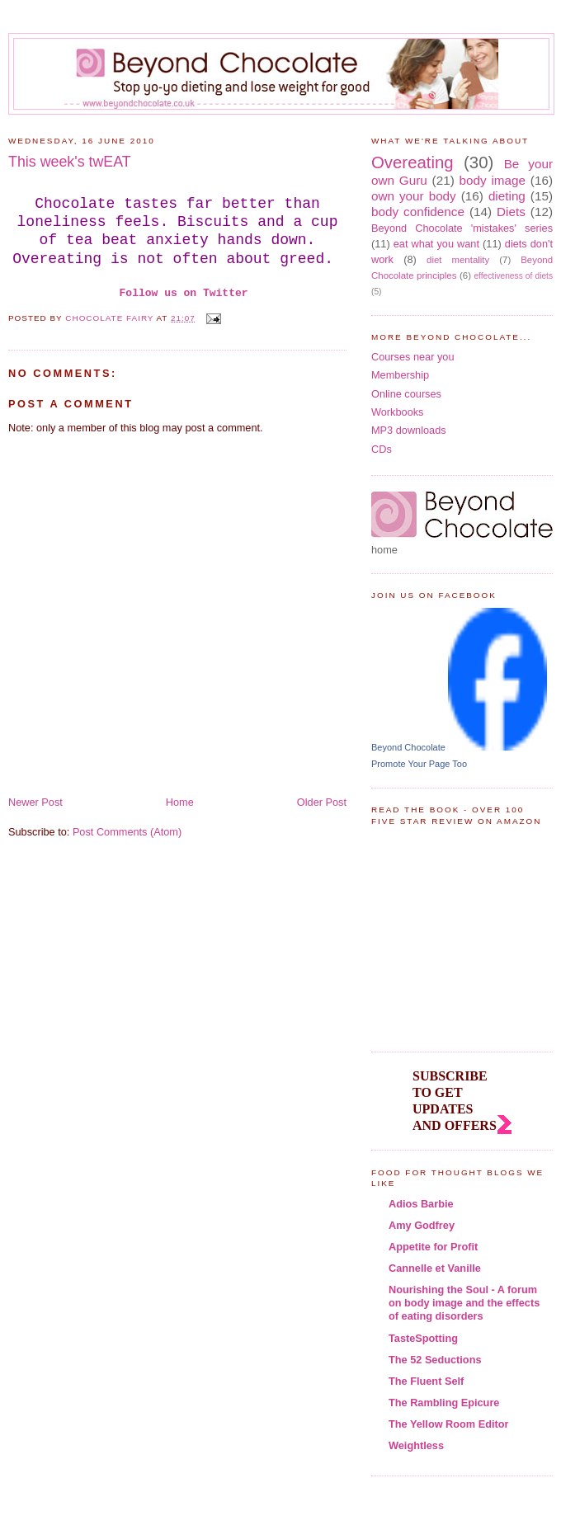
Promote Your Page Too (419, 764)
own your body (413, 196)
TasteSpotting (423, 1338)
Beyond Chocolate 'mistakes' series (462, 228)
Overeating (412, 162)
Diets (511, 212)
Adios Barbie (421, 1204)
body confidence (417, 212)
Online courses (406, 394)
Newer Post (35, 802)
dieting (507, 196)
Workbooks (397, 412)
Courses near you (413, 357)
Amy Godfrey (422, 1225)
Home (180, 802)
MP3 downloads (408, 430)
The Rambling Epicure (444, 1402)
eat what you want (436, 244)
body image (493, 180)
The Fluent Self (426, 1381)
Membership (400, 375)
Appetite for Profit (433, 1246)
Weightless (416, 1445)
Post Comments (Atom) (127, 832)
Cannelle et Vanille (435, 1268)
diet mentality (458, 260)
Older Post (321, 802)
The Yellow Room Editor (449, 1424)
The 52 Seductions (435, 1359)
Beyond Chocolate (408, 747)
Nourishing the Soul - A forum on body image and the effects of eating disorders (464, 1302)
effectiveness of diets (513, 275)
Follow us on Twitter (184, 293)
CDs (381, 449)
